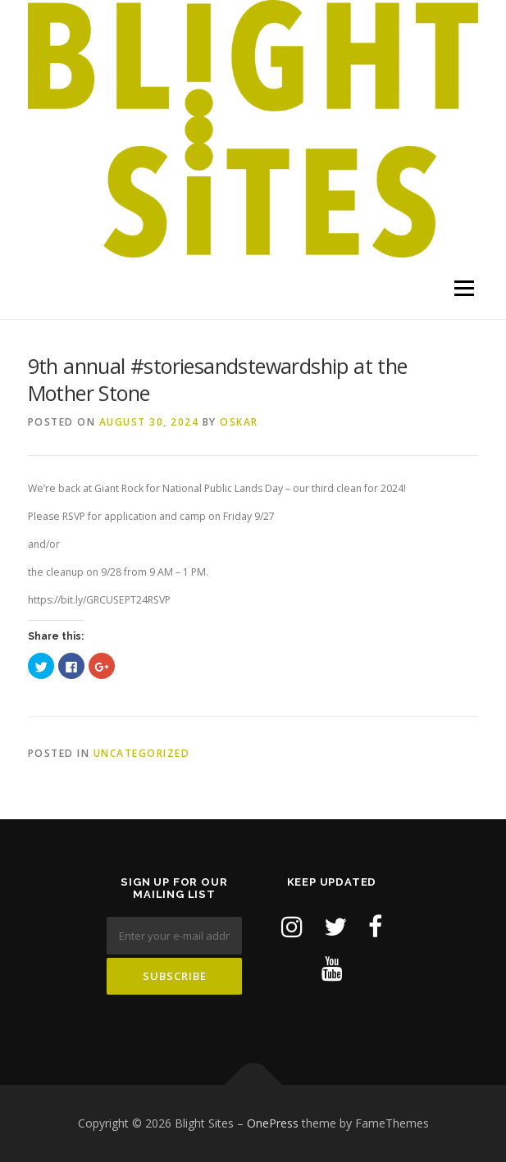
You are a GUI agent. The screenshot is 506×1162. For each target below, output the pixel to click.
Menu (462, 288)
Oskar (239, 422)
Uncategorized (141, 753)
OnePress (273, 1123)
